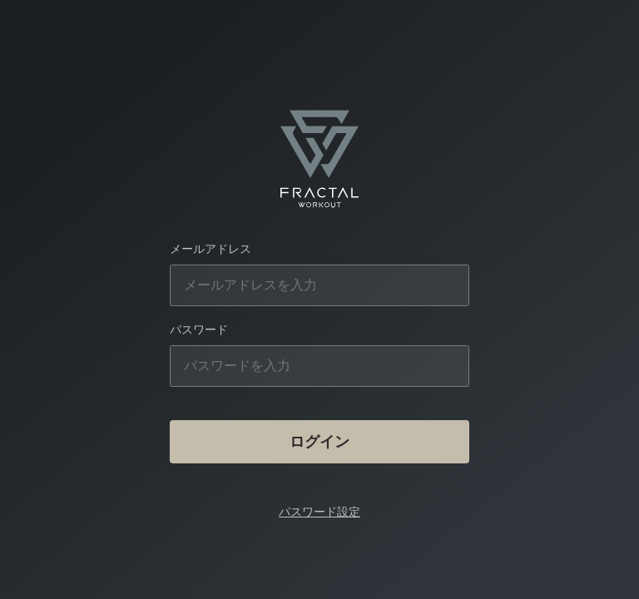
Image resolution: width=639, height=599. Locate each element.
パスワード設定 (319, 511)
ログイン (319, 441)
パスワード (199, 329)
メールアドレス (210, 248)
